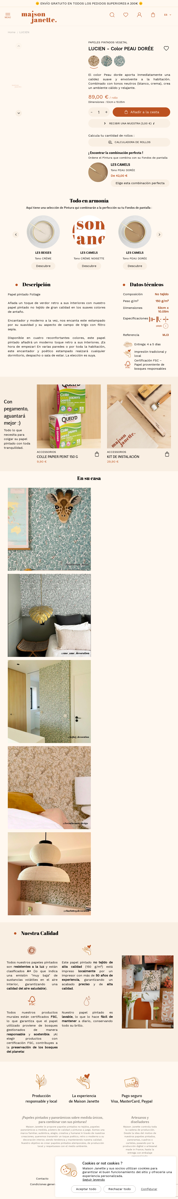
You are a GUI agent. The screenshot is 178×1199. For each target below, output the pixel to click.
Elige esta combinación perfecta (140, 183)
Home (11, 32)
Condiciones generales (45, 1184)
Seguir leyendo (93, 1179)
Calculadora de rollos (129, 142)
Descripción (36, 284)
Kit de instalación (123, 457)
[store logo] (56, 18)
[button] (168, 14)
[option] (93, 61)
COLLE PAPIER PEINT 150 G (57, 457)
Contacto (42, 1178)
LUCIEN (120, 48)
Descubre (43, 266)
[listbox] (129, 63)
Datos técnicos (146, 284)
